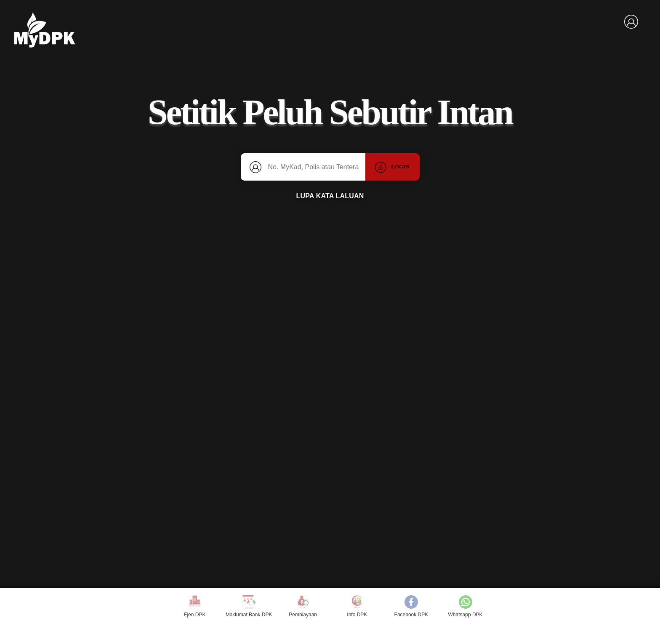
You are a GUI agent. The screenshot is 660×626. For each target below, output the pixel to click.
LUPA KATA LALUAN (330, 196)
